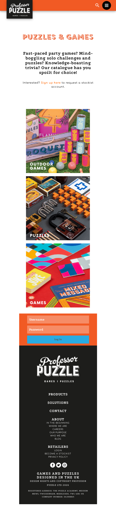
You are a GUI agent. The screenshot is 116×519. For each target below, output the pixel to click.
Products (58, 394)
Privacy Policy (58, 457)
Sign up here (51, 82)
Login (58, 450)
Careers (58, 429)
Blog (58, 439)
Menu (108, 3)
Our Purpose (58, 432)
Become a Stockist (58, 454)
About (58, 419)
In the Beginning (58, 423)
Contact (58, 411)
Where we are (58, 426)
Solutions (58, 403)
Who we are (58, 436)
